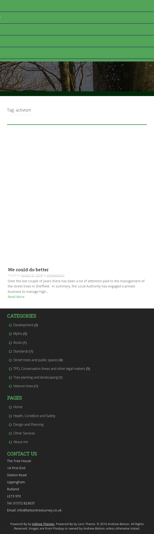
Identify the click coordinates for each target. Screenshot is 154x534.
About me (20, 442)
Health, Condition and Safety (34, 416)
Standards (20, 351)
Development (23, 325)
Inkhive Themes (43, 524)
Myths (17, 333)
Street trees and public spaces (35, 360)
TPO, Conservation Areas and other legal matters (49, 368)
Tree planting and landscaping (35, 377)
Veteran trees (23, 386)
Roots (17, 342)
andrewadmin (55, 275)
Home (17, 407)
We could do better (28, 269)
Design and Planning (28, 424)
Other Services (24, 433)
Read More (16, 296)
